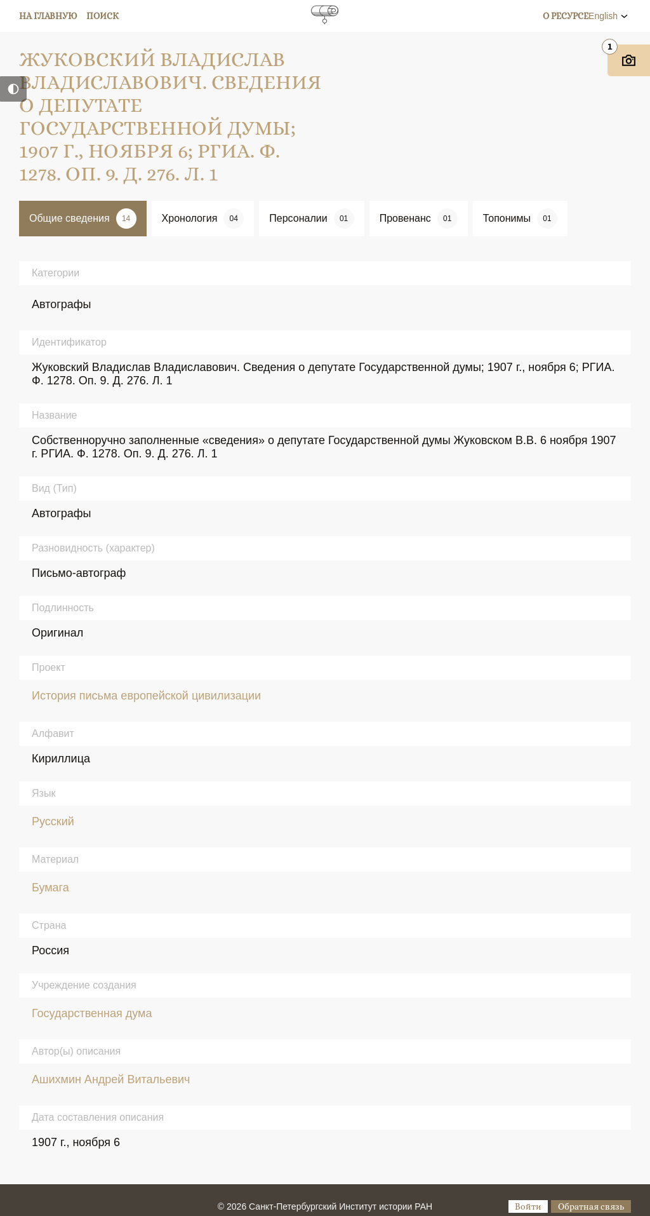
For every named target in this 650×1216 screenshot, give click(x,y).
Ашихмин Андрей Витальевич (111, 1079)
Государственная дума (92, 1013)
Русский (53, 821)
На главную (48, 16)
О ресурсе (565, 16)
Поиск (102, 16)
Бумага (50, 887)
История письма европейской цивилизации (146, 695)
